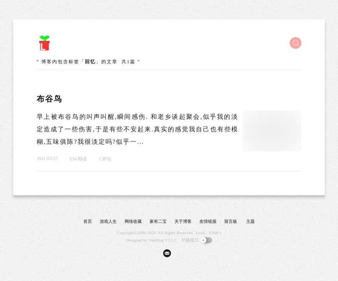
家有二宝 (158, 221)
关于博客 (183, 221)
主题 (250, 221)
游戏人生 (108, 221)
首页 (87, 221)
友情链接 (208, 221)
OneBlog (156, 240)
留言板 (230, 221)
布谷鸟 (49, 98)
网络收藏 (133, 221)
